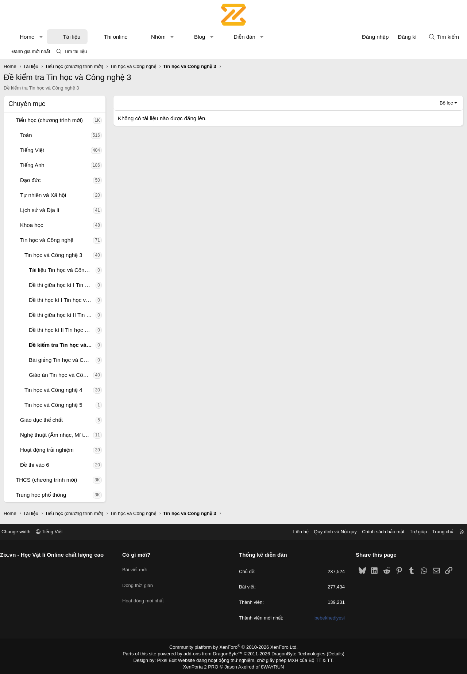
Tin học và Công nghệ (46, 240)
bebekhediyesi (327, 618)
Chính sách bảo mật (377, 531)
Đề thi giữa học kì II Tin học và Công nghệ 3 (62, 315)
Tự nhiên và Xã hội (43, 195)
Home (27, 37)
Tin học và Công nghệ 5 (53, 405)
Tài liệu (71, 37)
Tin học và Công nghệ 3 (53, 255)
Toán (26, 135)
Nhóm (158, 37)
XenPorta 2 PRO (203, 665)
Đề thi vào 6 (34, 465)
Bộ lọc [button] (446, 103)
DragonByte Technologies (294, 653)
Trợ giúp (412, 531)
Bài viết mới (137, 567)
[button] (41, 36)
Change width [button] (21, 531)
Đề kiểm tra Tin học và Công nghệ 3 (62, 345)
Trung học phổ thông (41, 495)
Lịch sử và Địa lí (39, 210)
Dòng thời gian (140, 580)
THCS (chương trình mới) (46, 480)
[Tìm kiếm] (443, 36)
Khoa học (31, 225)
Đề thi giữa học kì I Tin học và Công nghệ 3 (62, 285)
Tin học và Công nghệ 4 (53, 390)
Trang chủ (437, 531)
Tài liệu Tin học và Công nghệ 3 (62, 270)
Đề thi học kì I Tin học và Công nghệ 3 (62, 300)
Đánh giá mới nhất (31, 51)
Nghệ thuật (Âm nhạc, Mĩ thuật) (56, 435)
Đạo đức (30, 180)
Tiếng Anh (32, 165)
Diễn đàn (244, 37)
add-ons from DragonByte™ (215, 653)
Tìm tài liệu (75, 51)
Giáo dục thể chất (41, 420)
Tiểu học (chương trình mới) (49, 120)
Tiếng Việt (32, 150)
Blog (199, 37)
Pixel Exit (172, 659)
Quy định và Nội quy (329, 531)
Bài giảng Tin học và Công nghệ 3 (62, 360)
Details (328, 653)
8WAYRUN (269, 665)
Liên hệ (295, 531)
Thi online (116, 37)
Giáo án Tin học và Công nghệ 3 (61, 375)
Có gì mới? (139, 555)
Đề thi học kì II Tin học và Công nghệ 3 (62, 330)
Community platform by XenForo (233, 647)
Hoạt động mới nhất (146, 593)
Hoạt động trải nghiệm (47, 450)
